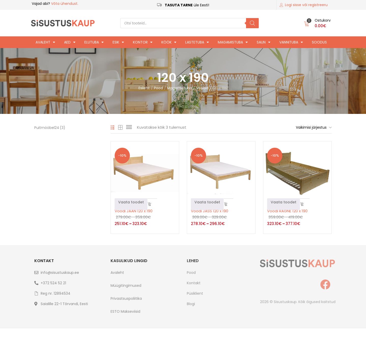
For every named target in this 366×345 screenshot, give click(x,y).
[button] (317, 23)
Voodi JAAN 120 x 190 (133, 211)
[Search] (252, 23)
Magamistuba (233, 42)
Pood (158, 88)
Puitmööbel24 (49, 128)
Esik (118, 42)
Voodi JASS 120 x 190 (209, 211)
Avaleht (45, 42)
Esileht (144, 88)
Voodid (202, 88)
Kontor (142, 42)
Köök (168, 42)
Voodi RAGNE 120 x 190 (287, 211)
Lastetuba (197, 42)
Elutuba (94, 42)
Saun (263, 42)
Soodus (319, 42)
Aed (69, 42)
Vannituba (291, 42)
